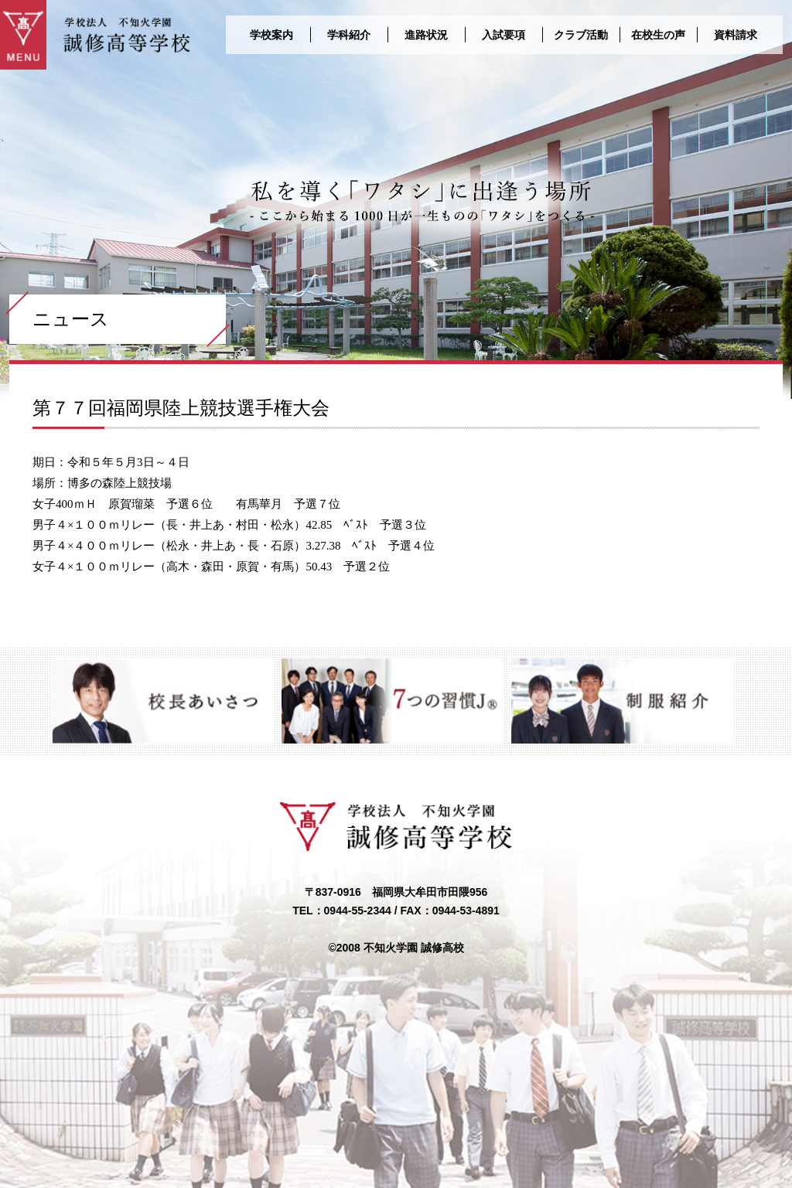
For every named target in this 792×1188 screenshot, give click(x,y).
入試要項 (503, 35)
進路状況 (426, 35)
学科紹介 (348, 35)
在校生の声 (658, 35)
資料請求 (735, 35)
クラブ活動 (581, 35)
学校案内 (271, 35)
